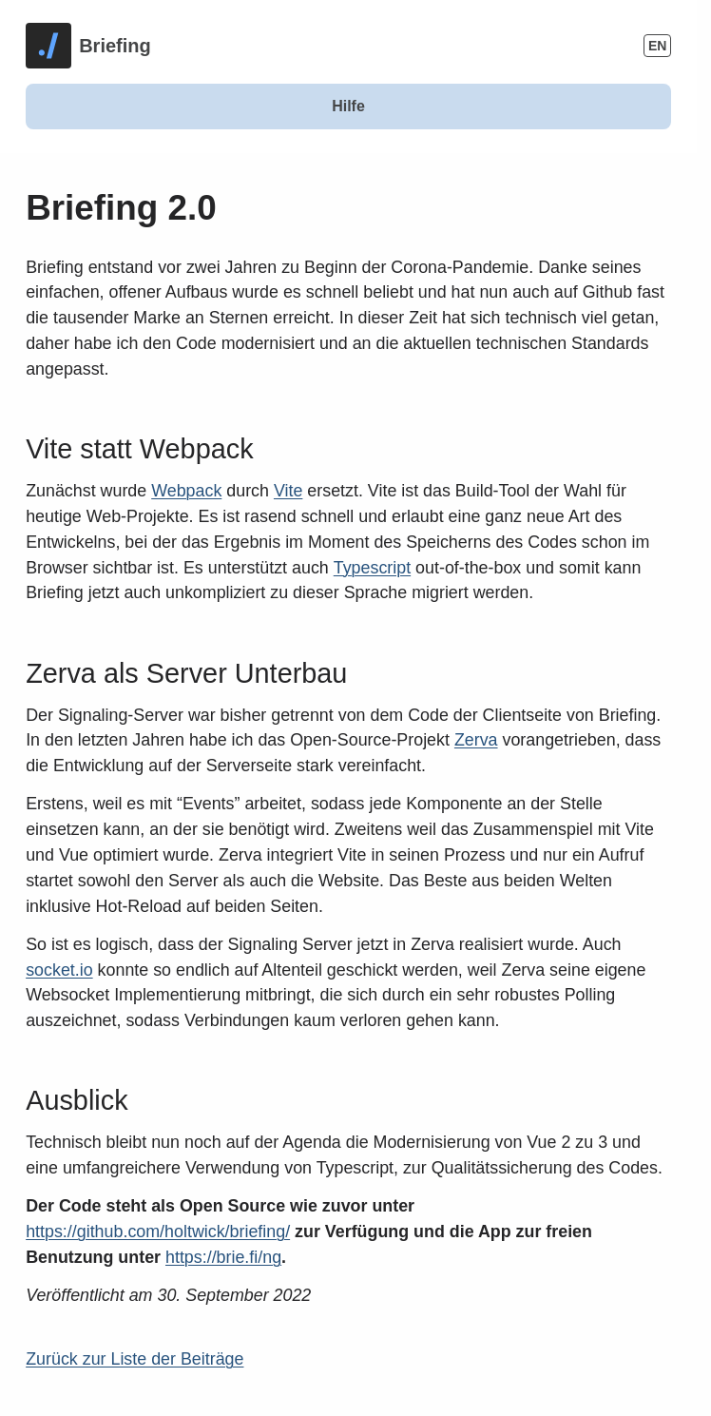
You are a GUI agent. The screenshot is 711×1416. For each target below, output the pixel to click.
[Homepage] (88, 45)
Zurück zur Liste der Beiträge (134, 1358)
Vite (288, 490)
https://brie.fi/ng (223, 1257)
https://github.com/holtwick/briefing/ (158, 1231)
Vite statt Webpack (139, 449)
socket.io (59, 970)
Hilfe (348, 106)
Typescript (372, 567)
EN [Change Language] (657, 45)
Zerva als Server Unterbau (186, 673)
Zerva (476, 739)
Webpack (186, 490)
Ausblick (76, 1100)
